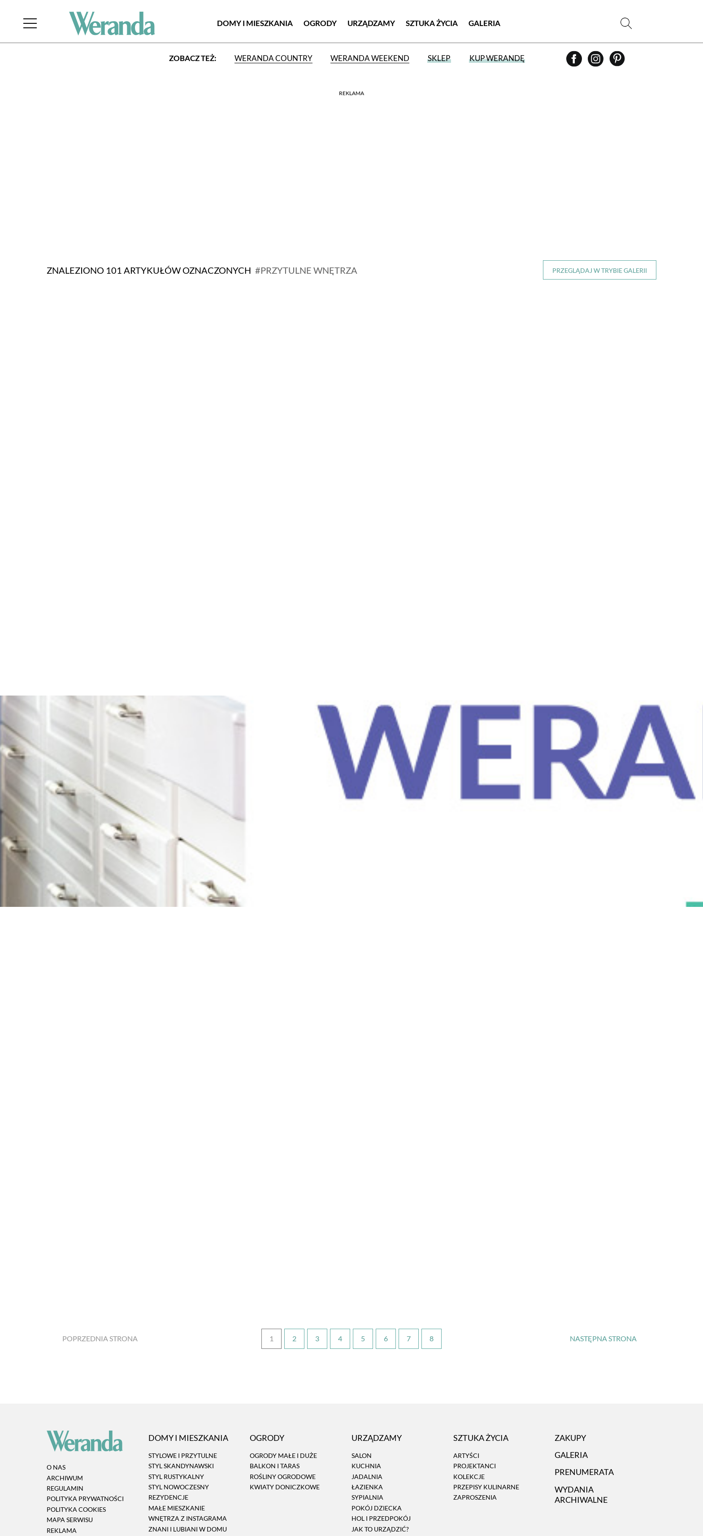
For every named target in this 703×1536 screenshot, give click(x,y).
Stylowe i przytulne (182, 1372)
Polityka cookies (76, 1426)
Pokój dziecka (377, 1425)
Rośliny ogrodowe (283, 1393)
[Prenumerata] (630, 1503)
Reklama (62, 1447)
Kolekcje (469, 1393)
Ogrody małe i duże (283, 1372)
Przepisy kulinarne (486, 1404)
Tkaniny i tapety (379, 1488)
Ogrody (320, 24)
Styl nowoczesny (178, 1404)
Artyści (466, 1372)
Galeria (484, 24)
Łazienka (367, 1404)
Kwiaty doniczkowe (285, 1404)
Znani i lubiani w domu (187, 1446)
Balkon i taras (274, 1383)
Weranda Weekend (369, 59)
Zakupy (570, 1355)
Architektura (172, 1467)
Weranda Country (273, 59)
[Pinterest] (617, 63)
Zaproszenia (475, 1414)
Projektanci (474, 1383)
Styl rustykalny (176, 1393)
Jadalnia (367, 1393)
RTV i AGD (367, 1477)
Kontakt (62, 1458)
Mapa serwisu (70, 1437)
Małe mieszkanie (176, 1425)
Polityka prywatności (85, 1416)
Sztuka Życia (432, 24)
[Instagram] (596, 63)
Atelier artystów (177, 1456)
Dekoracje (370, 1456)
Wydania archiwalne (581, 1411)
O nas (56, 1384)
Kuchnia (366, 1383)
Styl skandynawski (181, 1383)
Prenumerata (584, 1389)
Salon (362, 1372)
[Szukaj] (626, 24)
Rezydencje (168, 1414)
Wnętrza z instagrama (187, 1435)
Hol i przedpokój (381, 1435)
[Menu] (33, 24)
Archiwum (65, 1395)
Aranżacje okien (381, 1467)
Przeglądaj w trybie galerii (599, 270)
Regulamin (65, 1405)
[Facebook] (575, 63)
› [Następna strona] (603, 1255)
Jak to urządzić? (380, 1446)
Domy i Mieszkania (255, 24)
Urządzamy (371, 24)
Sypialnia (367, 1414)
